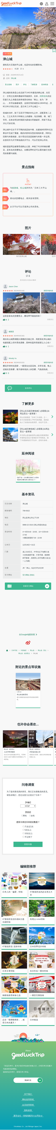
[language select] (41, 3)
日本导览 (14, 650)
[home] (11, 4)
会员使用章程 (28, 1105)
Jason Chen (13, 286)
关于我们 (28, 1094)
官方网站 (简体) (28, 575)
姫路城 (15, 188)
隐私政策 (28, 1110)
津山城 (13, 78)
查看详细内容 (48, 290)
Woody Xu (12, 358)
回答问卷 (28, 844)
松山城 (23, 188)
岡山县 (32, 650)
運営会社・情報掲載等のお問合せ (28, 1116)
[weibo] (28, 642)
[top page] (7, 650)
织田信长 (44, 96)
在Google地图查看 (27, 635)
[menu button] (52, 4)
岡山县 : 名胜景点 (24, 653)
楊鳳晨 (11, 332)
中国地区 (24, 650)
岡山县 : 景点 (42, 650)
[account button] (46, 3)
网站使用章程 (28, 1099)
